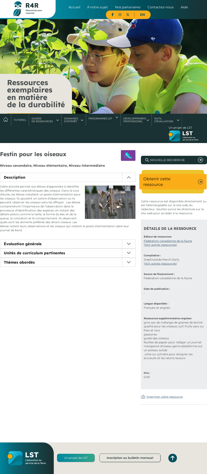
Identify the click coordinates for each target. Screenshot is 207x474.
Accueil (74, 7)
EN (142, 15)
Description (14, 177)
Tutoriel (20, 119)
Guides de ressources (42, 120)
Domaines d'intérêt (71, 120)
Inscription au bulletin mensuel (130, 458)
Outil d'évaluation (163, 120)
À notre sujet (97, 7)
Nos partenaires (127, 7)
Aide (184, 7)
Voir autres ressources (160, 245)
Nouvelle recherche (167, 160)
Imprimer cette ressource (165, 397)
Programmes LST (100, 118)
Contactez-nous (161, 7)
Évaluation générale (23, 244)
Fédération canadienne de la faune (168, 241)
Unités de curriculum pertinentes (34, 253)
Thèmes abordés (19, 262)
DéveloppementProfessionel (134, 120)
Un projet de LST (76, 458)
